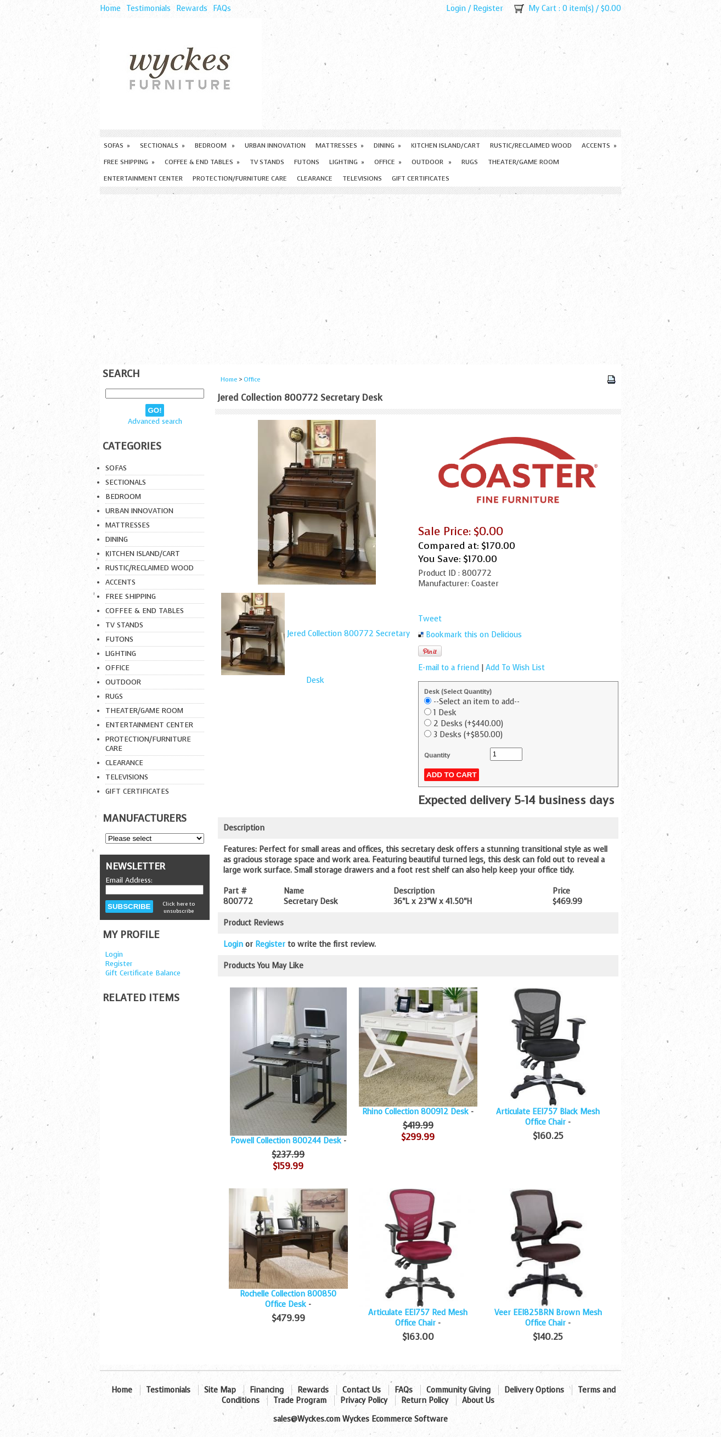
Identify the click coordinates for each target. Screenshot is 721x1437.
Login (456, 8)
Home (110, 8)
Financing (267, 1390)
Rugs (469, 162)
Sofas (117, 145)
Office (388, 162)
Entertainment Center (143, 178)
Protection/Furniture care (240, 178)
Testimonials (148, 8)
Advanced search (155, 421)
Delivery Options (534, 1390)
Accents (599, 145)
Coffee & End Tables (202, 162)
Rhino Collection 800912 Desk (415, 1112)
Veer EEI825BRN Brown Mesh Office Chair (548, 1317)
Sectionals (162, 145)
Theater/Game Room (523, 162)
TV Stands (267, 162)
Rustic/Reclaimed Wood (531, 145)
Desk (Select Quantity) (458, 691)
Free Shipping (129, 162)
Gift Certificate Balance (143, 973)
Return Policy (424, 1400)
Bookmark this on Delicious (474, 635)
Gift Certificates (420, 178)
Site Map (220, 1390)
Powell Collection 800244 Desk (285, 1141)
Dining (387, 145)
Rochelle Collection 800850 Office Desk (288, 1299)
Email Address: (129, 880)
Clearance (315, 178)
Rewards (191, 8)
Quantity (437, 755)
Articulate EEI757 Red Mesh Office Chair (417, 1317)
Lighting (346, 162)
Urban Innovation (275, 145)
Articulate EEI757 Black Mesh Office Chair (548, 1117)
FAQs (222, 8)
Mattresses (340, 145)
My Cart (542, 8)
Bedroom (215, 145)
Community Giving (458, 1390)
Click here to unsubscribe (178, 907)
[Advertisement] (360, 276)
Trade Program (299, 1400)
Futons (306, 162)
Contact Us (361, 1390)
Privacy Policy (363, 1400)
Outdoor (432, 162)
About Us (478, 1400)
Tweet (430, 619)
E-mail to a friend (448, 668)
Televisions (362, 178)
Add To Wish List (515, 668)
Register (488, 8)
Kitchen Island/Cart (445, 145)
